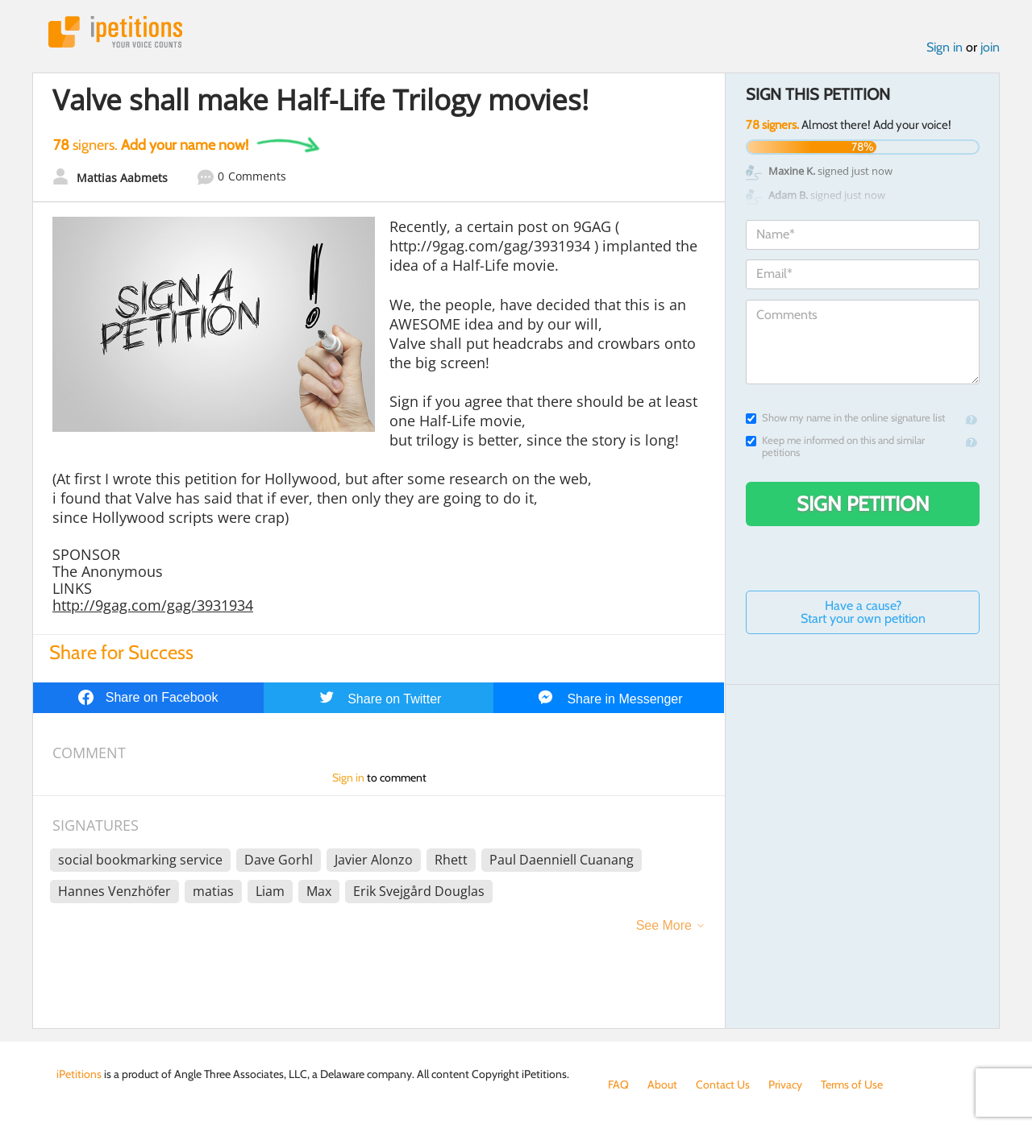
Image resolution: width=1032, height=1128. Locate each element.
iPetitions (115, 32)
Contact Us (723, 1084)
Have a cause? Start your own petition (863, 612)
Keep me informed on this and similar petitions (835, 446)
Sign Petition (863, 503)
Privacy (785, 1084)
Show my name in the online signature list (845, 418)
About (662, 1084)
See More (664, 925)
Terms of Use (852, 1084)
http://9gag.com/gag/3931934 (152, 605)
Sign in (944, 47)
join (990, 47)
